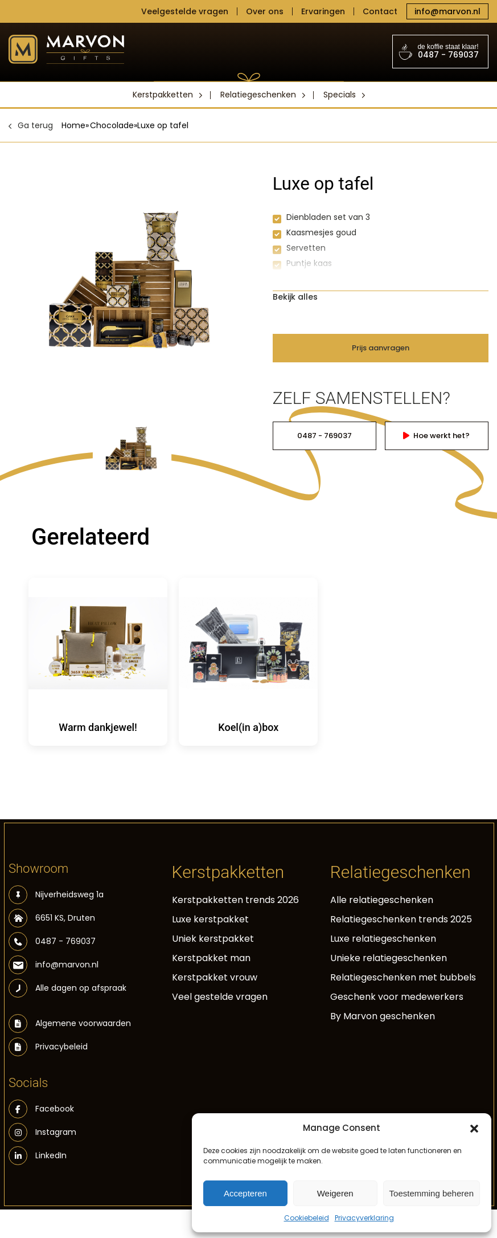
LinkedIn (38, 1155)
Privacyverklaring (364, 1218)
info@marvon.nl (447, 11)
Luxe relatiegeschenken (383, 938)
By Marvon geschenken (382, 1016)
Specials (339, 94)
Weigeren (335, 1193)
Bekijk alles (295, 297)
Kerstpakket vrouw (214, 977)
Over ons (265, 11)
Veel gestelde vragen (220, 996)
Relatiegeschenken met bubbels (403, 977)
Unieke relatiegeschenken (388, 958)
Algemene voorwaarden (83, 1023)
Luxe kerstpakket (210, 919)
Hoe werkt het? (436, 435)
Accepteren (245, 1193)
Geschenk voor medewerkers (396, 996)
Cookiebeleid (306, 1218)
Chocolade (112, 125)
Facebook (41, 1109)
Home (73, 125)
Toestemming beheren (431, 1193)
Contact (380, 11)
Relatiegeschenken (258, 94)
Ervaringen (323, 11)
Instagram (42, 1132)
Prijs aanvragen (380, 347)
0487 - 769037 (441, 51)
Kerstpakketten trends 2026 (235, 899)
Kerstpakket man (211, 958)
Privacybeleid (61, 1046)
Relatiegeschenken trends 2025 (401, 919)
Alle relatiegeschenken (381, 899)
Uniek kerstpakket (213, 938)
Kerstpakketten (163, 94)
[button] (474, 1128)
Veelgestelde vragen (184, 11)
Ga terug (35, 125)
